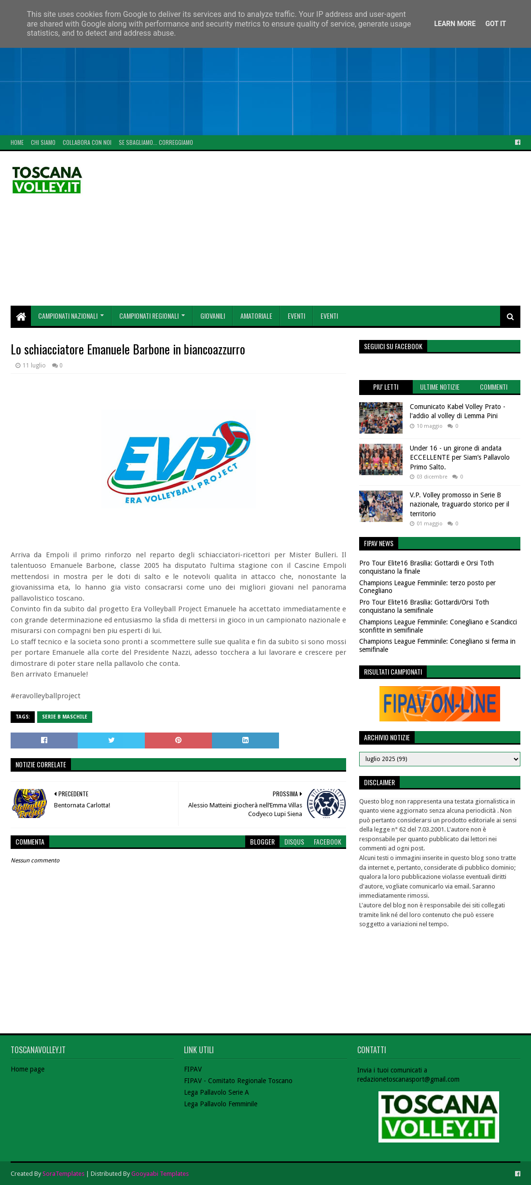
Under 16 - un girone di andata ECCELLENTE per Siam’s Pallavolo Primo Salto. (460, 457)
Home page (27, 1069)
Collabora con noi (87, 142)
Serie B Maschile (64, 716)
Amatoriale (256, 315)
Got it (495, 24)
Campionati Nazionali (68, 315)
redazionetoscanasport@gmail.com (408, 1079)
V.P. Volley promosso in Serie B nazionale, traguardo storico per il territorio (459, 504)
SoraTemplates (63, 1173)
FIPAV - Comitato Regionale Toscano (238, 1081)
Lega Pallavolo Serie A (216, 1092)
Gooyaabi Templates (160, 1173)
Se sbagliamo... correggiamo (156, 142)
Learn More (454, 24)
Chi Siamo (43, 142)
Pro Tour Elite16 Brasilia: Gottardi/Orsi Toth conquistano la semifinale (424, 606)
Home (17, 142)
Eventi (296, 315)
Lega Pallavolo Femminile (220, 1104)
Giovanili (212, 315)
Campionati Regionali (149, 315)
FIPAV (193, 1069)
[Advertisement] (265, 67)
